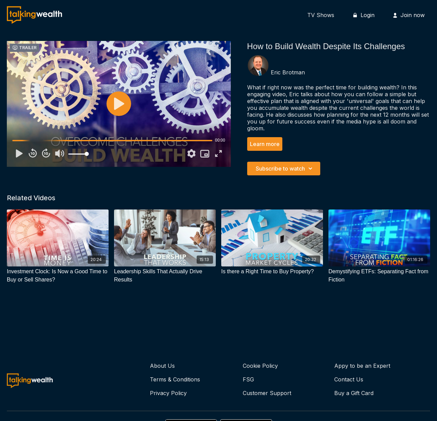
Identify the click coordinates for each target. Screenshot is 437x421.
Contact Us (348, 379)
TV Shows (320, 15)
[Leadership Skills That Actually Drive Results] (165, 275)
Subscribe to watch (285, 168)
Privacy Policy (168, 393)
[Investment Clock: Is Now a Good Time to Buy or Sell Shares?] (58, 275)
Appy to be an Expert (362, 365)
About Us (162, 365)
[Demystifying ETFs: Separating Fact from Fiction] (379, 275)
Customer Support (267, 393)
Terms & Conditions (175, 379)
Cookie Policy (260, 365)
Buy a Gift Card (353, 393)
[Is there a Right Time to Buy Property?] (272, 271)
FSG (248, 379)
